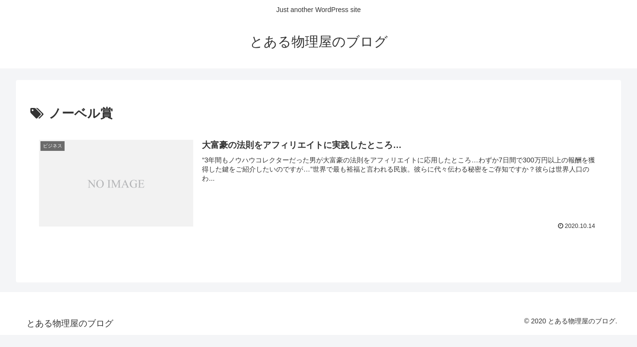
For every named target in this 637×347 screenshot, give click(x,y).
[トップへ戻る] (622, 332)
